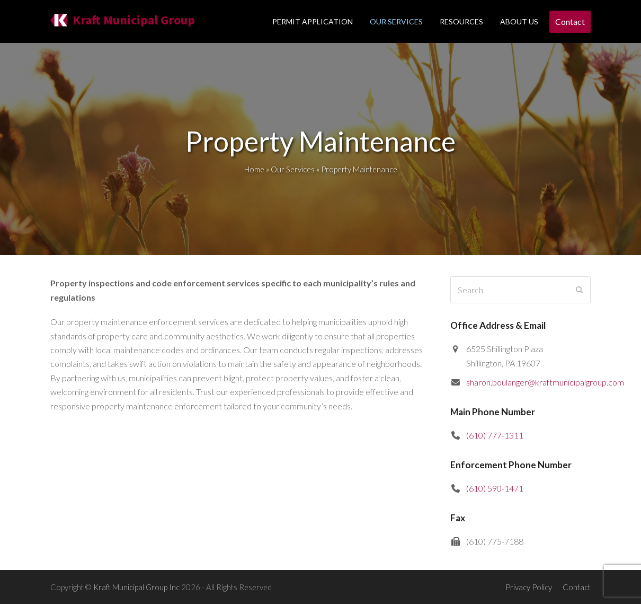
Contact (577, 587)
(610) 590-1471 (494, 488)
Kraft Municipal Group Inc (136, 587)
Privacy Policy (528, 587)
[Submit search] (579, 290)
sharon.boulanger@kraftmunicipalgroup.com (545, 382)
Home (254, 169)
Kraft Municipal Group (122, 20)
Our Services (293, 169)
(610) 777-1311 (494, 435)
